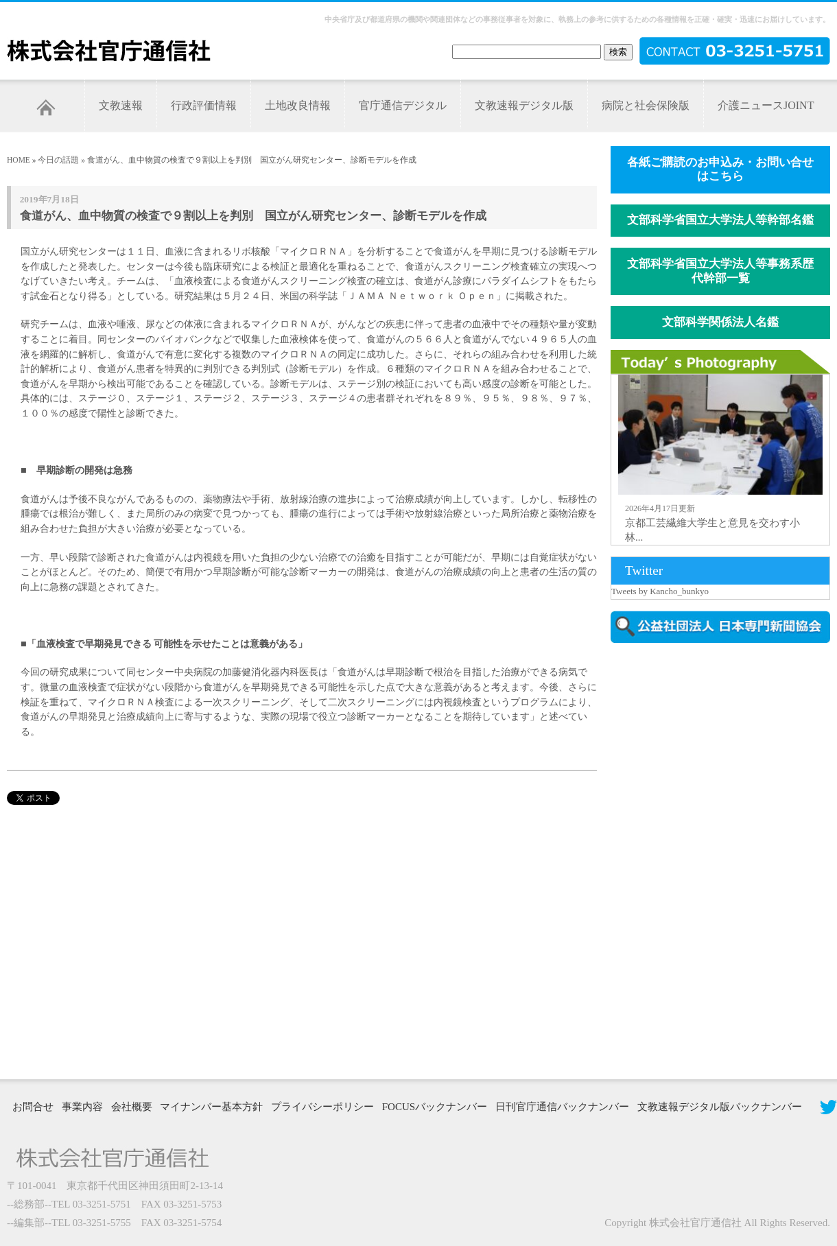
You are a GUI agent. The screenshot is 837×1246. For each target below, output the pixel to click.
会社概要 (131, 1106)
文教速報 (121, 105)
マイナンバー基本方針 (211, 1106)
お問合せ (33, 1106)
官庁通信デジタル (403, 105)
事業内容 (82, 1106)
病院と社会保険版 (645, 105)
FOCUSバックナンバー (434, 1106)
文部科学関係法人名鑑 (720, 322)
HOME (18, 160)
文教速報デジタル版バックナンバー (719, 1106)
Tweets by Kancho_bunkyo (660, 591)
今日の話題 (58, 160)
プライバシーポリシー (322, 1106)
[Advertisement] (660, 860)
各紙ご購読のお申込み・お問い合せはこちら (720, 169)
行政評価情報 (204, 105)
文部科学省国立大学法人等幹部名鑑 (720, 219)
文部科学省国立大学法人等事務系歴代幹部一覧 (720, 271)
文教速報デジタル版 (524, 105)
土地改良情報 (298, 105)
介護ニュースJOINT (766, 105)
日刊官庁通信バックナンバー (562, 1106)
